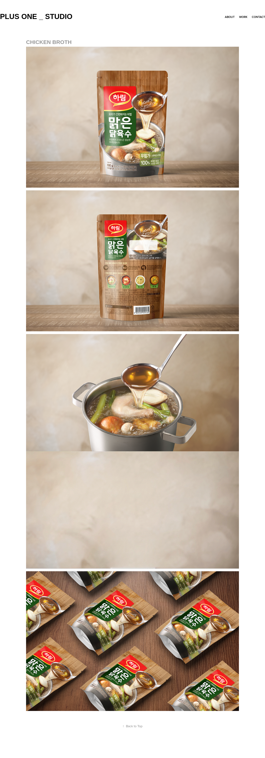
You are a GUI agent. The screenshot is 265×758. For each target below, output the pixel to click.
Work (243, 17)
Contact (258, 17)
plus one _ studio (36, 16)
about (230, 17)
